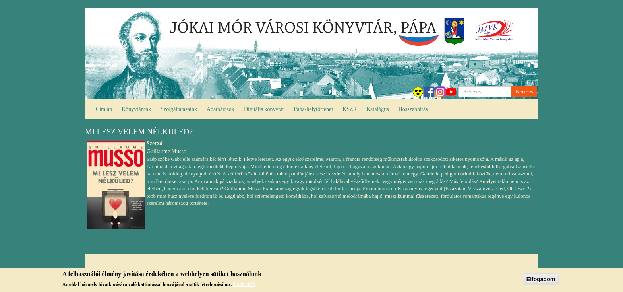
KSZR (349, 109)
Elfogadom (540, 281)
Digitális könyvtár (264, 109)
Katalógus (377, 109)
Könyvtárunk (136, 109)
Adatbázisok (220, 109)
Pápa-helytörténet (313, 109)
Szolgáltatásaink (179, 109)
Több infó (244, 286)
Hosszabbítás (413, 109)
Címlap (104, 109)
